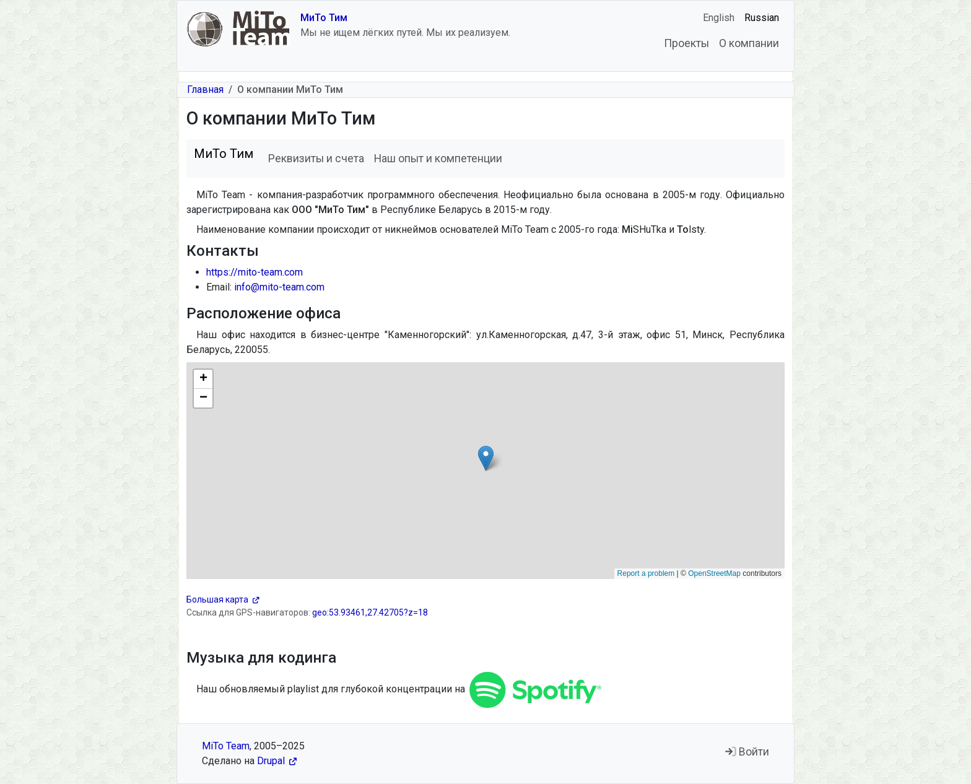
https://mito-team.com (254, 272)
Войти (747, 752)
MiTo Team (226, 746)
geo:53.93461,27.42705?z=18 (370, 612)
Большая (222, 599)
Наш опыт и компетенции (438, 158)
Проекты (686, 43)
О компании (749, 43)
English (718, 18)
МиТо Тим (323, 18)
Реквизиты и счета (316, 158)
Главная (205, 89)
